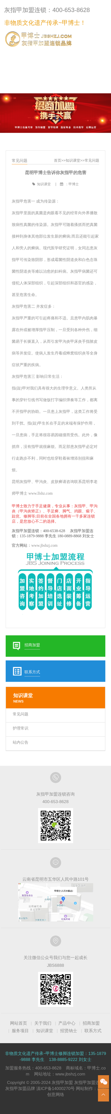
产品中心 (66, 1023)
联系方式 (96, 53)
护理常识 (22, 713)
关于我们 (42, 1023)
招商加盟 (91, 1023)
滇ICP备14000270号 (55, 1088)
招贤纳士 (68, 1030)
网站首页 (18, 1023)
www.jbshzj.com (45, 540)
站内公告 (22, 726)
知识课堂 (72, 176)
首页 (57, 176)
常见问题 (90, 176)
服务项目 (20, 1030)
